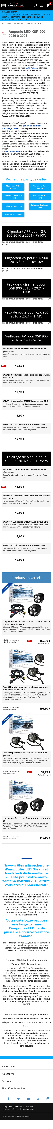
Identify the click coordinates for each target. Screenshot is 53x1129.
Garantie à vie (28, 1109)
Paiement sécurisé (11, 1109)
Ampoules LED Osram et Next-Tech (18, 1106)
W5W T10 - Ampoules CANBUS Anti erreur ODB (25, 401)
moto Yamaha (32, 68)
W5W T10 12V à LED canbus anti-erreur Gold (24, 424)
